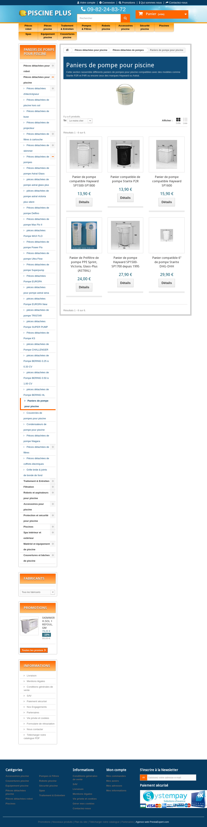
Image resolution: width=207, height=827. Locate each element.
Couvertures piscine (17, 780)
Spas (42, 790)
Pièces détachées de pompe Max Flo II (36, 222)
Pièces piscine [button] (48, 27)
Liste (185, 121)
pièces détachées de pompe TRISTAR (36, 313)
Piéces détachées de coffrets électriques (36, 461)
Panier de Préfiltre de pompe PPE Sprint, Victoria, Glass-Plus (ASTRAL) (84, 264)
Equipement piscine (17, 785)
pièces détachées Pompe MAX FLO (34, 233)
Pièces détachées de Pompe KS (36, 335)
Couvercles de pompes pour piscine (34, 415)
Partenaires (32, 712)
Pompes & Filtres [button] (86, 27)
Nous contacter (34, 729)
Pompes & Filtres (49, 776)
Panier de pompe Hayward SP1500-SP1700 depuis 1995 (125, 262)
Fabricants (34, 578)
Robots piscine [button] (106, 27)
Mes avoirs (112, 780)
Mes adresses (114, 785)
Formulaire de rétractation (40, 723)
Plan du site (80, 821)
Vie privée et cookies (37, 718)
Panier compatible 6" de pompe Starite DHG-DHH (166, 262)
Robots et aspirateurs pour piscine (35, 495)
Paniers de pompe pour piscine (36, 403)
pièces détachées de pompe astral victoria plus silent (36, 196)
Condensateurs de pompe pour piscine (34, 427)
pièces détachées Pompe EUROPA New (35, 301)
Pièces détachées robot (19, 798)
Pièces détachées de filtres (36, 450)
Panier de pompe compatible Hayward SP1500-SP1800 (84, 181)
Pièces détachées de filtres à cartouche (36, 136)
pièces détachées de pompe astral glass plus (36, 182)
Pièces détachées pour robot (36, 68)
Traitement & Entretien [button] (67, 27)
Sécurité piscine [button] (144, 27)
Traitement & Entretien (36, 481)
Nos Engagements (36, 707)
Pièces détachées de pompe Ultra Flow (36, 256)
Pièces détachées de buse (36, 114)
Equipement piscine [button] (48, 36)
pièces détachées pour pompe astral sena (36, 290)
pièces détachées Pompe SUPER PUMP (35, 324)
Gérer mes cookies (83, 803)
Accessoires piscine (17, 776)
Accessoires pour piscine (33, 507)
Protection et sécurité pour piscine (35, 518)
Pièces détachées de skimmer (36, 148)
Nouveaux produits (62, 821)
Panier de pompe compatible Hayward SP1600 (166, 181)
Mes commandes (116, 776)
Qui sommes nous (150, 2)
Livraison (31, 675)
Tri (64, 120)
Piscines (28, 526)
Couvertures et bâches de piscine (36, 558)
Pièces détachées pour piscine (36, 80)
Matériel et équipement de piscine (36, 546)
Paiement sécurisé (36, 701)
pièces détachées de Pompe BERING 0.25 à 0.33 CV (36, 361)
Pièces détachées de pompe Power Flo (36, 244)
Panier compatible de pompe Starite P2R (125, 179)
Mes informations (116, 790)
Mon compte (116, 770)
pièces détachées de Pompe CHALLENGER (36, 347)
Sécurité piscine (48, 785)
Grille (178, 121)
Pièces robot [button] (28, 27)
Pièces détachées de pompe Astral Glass (36, 171)
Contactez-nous (176, 2)
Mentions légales (35, 681)
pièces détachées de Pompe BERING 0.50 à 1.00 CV (36, 378)
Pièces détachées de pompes (36, 159)
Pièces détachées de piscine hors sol (36, 102)
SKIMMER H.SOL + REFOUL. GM (48, 622)
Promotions (127, 2)
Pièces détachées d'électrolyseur (34, 91)
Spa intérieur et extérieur (32, 535)
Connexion (107, 2)
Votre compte (86, 2)
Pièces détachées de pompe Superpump (36, 267)
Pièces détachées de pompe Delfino (36, 210)
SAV (29, 695)
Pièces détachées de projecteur (36, 125)
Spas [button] (28, 34)
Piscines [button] (164, 25)
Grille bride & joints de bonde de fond (35, 472)
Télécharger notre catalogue (104, 821)
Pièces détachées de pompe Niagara (36, 438)
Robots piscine (48, 780)
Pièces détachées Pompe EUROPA (34, 278)
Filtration (28, 486)
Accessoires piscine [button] (125, 27)
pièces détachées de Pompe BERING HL (36, 392)
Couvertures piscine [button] (67, 36)
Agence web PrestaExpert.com (152, 821)
